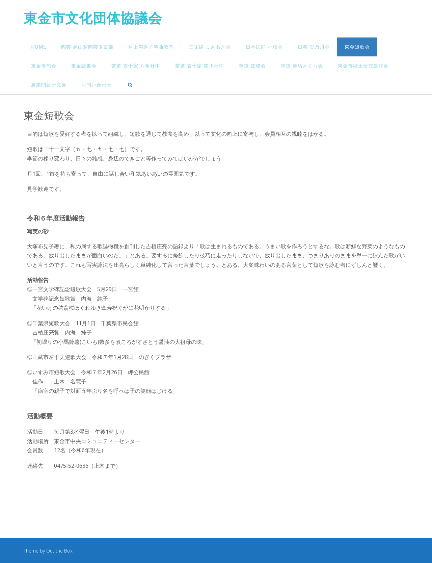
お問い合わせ (96, 85)
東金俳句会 (43, 66)
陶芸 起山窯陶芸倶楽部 (87, 47)
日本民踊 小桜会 (264, 47)
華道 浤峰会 (252, 66)
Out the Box (59, 550)
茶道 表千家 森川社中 (199, 66)
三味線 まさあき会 (210, 47)
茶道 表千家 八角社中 (135, 66)
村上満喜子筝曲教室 (151, 47)
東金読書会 (84, 66)
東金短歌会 (357, 47)
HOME (38, 47)
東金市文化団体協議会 (93, 19)
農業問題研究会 (48, 85)
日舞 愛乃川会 (314, 47)
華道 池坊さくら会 (302, 66)
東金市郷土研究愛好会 (363, 66)
